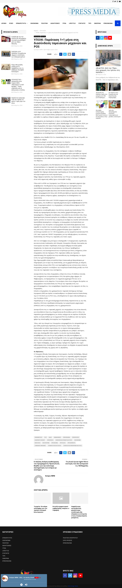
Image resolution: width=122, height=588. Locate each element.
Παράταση (37, 442)
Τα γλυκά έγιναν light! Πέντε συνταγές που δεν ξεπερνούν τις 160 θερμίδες (76, 464)
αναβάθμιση (57, 437)
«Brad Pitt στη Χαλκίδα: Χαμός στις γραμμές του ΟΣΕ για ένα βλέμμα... (101, 95)
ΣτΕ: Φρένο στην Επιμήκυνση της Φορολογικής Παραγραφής (113, 95)
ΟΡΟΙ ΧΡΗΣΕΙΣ (67, 540)
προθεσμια (55, 442)
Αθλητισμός (55, 23)
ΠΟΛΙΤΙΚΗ (5, 543)
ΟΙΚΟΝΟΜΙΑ (77, 440)
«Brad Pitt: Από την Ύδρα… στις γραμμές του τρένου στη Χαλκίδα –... (108, 70)
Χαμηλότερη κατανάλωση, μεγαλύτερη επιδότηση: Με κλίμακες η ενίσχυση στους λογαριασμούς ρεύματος (79, 512)
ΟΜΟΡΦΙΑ (5, 558)
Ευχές (11, 23)
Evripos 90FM (39, 49)
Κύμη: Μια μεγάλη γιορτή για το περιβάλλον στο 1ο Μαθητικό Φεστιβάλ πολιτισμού (17, 68)
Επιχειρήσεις (75, 437)
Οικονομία (34, 23)
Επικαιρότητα (21, 23)
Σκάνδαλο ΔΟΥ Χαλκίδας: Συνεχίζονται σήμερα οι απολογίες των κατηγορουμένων (18, 54)
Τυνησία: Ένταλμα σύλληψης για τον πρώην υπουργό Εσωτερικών (40, 509)
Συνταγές (81, 23)
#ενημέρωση (38, 437)
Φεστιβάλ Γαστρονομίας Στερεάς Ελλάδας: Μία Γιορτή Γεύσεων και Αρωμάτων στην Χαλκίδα (102, 114)
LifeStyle (72, 23)
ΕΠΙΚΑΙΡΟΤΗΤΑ (7, 538)
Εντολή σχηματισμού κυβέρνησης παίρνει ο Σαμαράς (61, 508)
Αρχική (3, 23)
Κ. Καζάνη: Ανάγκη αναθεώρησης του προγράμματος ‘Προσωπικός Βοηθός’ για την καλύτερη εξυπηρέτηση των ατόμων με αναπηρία (46, 466)
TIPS (3, 556)
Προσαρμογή (71, 442)
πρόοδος (62, 442)
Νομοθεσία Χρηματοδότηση (64, 440)
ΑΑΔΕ (50, 437)
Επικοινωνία (108, 23)
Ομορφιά (97, 23)
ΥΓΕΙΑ (4, 548)
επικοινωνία (66, 437)
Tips (89, 23)
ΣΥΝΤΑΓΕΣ (5, 553)
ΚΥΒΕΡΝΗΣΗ (50, 440)
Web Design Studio (73, 586)
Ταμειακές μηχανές (40, 445)
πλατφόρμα (46, 442)
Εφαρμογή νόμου (40, 440)
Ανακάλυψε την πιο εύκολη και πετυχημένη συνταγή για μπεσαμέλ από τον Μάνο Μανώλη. (18, 40)
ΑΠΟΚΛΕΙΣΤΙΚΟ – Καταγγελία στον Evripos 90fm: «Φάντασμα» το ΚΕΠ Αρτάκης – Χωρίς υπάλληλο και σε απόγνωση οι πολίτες (18, 85)
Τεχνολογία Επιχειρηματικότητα (72, 445)
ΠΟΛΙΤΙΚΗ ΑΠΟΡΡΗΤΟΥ (70, 538)
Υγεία (64, 23)
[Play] (21, 584)
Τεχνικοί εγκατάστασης (54, 445)
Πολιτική (44, 23)
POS (45, 437)
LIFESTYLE (5, 551)
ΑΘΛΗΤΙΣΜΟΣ (6, 545)
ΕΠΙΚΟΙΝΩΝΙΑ (6, 561)
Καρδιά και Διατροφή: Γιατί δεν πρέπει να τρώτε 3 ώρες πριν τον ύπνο (18, 100)
